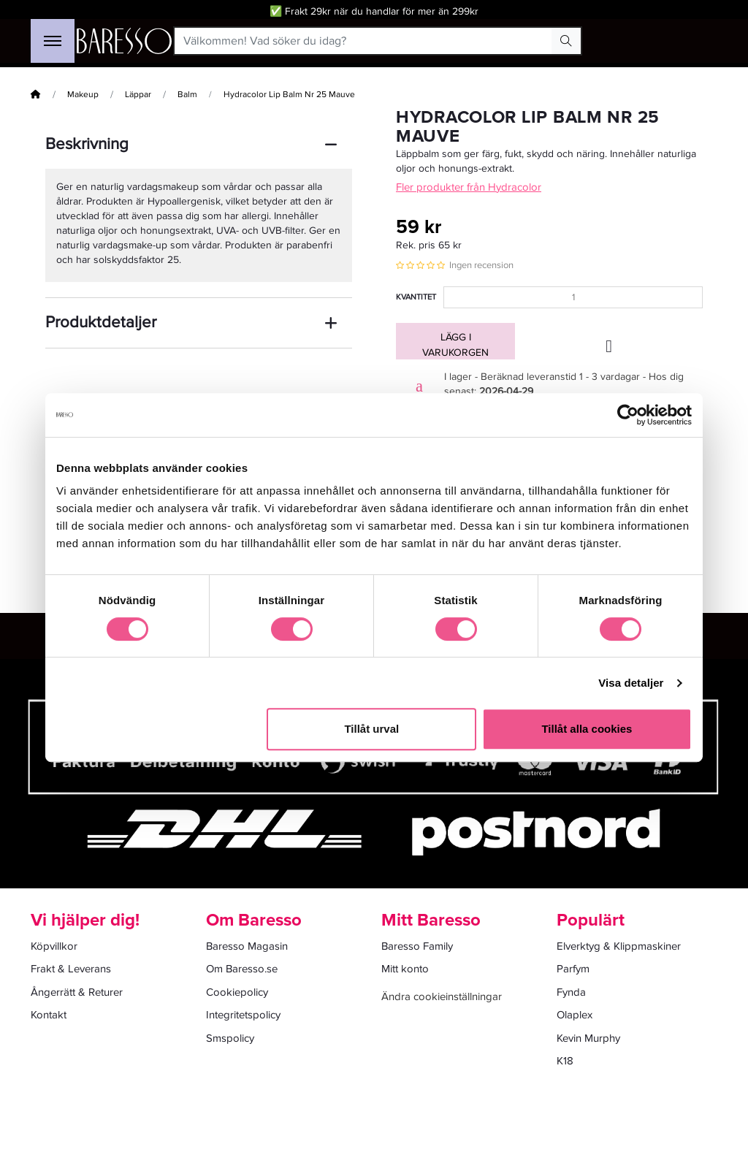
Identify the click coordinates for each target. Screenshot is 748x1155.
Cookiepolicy (237, 992)
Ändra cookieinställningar (441, 996)
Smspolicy (230, 1038)
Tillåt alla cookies (586, 729)
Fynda (571, 992)
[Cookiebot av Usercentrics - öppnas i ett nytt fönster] (628, 415)
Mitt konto (405, 968)
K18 (565, 1060)
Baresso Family (417, 946)
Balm (187, 94)
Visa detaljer (630, 682)
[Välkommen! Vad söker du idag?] (363, 41)
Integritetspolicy (243, 1014)
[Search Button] (566, 41)
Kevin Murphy (588, 1038)
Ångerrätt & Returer (77, 992)
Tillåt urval (371, 729)
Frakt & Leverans (71, 968)
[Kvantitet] (573, 297)
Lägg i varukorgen (455, 345)
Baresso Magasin (247, 946)
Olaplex (574, 1014)
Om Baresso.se (242, 968)
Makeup (83, 94)
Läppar (138, 94)
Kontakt (48, 1014)
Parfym (573, 968)
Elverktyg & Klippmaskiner (619, 946)
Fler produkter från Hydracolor (468, 187)
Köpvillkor (54, 946)
